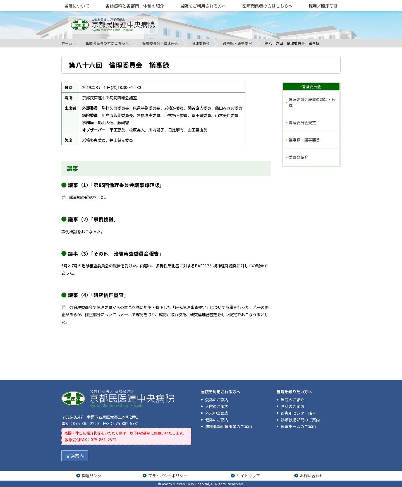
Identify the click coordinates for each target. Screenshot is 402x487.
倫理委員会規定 (302, 122)
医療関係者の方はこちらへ (267, 6)
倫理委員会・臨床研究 (160, 43)
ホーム (66, 43)
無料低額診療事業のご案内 (228, 426)
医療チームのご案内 (298, 426)
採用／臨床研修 (323, 6)
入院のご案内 (217, 406)
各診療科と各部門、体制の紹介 (135, 6)
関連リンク (91, 475)
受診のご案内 (217, 399)
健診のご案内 (217, 420)
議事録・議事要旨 (237, 43)
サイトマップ (248, 475)
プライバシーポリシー (167, 475)
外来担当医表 (217, 413)
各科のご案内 (292, 406)
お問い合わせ (311, 475)
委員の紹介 (298, 157)
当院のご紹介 (292, 399)
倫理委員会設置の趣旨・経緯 (312, 102)
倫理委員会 (201, 43)
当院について (76, 6)
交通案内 (75, 455)
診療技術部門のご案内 (300, 420)
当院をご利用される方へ (203, 6)
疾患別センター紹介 (298, 413)
